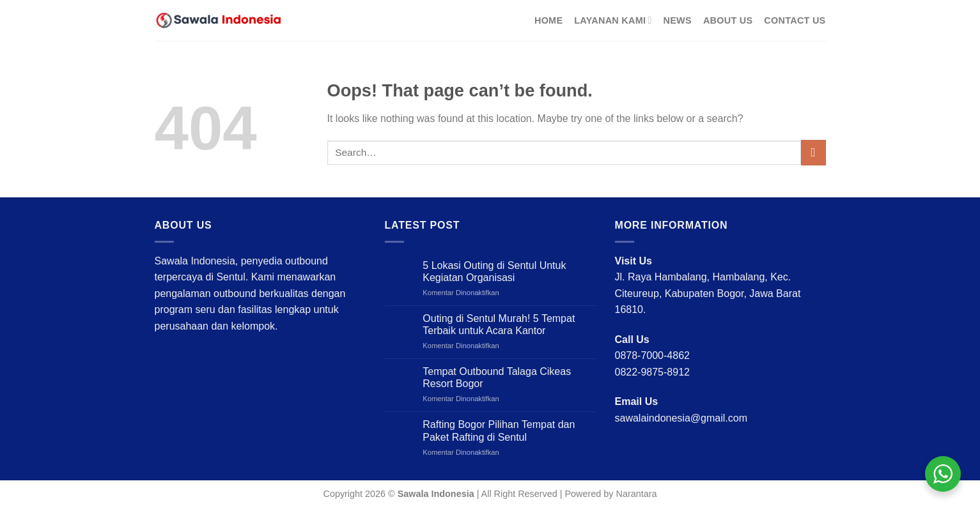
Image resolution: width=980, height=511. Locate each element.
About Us (727, 20)
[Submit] (813, 152)
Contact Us (794, 20)
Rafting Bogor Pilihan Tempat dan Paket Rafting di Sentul (499, 430)
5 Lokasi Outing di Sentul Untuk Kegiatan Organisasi (494, 271)
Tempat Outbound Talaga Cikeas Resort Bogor (497, 377)
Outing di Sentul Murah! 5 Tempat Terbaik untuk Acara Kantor (499, 324)
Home (548, 20)
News (678, 20)
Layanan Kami (612, 20)
